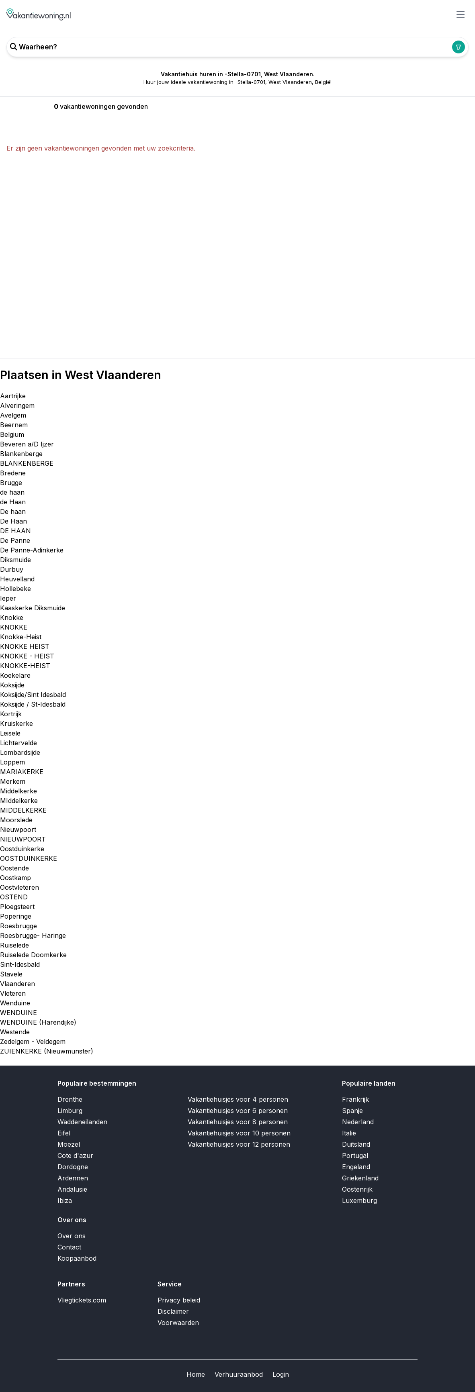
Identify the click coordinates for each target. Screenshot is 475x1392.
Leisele (10, 733)
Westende (15, 1032)
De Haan (13, 521)
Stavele (11, 974)
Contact (69, 1247)
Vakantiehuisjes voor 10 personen (239, 1133)
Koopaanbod (76, 1258)
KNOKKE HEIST (24, 646)
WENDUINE (18, 1013)
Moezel (68, 1144)
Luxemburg (359, 1200)
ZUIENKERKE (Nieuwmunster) (46, 1051)
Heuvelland (17, 579)
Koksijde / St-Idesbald (33, 704)
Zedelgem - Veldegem (33, 1041)
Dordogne (72, 1167)
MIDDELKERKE (23, 810)
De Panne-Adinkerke (31, 550)
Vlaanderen (17, 984)
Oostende (14, 868)
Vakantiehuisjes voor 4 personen (238, 1099)
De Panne (15, 540)
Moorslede (16, 820)
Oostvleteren (19, 887)
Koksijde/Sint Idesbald (33, 695)
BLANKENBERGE (26, 463)
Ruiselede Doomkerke (33, 955)
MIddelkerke (19, 801)
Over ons (71, 1236)
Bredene (13, 473)
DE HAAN (15, 531)
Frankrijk (355, 1099)
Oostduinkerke (22, 849)
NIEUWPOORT (23, 839)
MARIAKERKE (21, 772)
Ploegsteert (17, 907)
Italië (349, 1133)
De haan (13, 511)
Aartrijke (13, 396)
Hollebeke (15, 589)
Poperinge (15, 916)
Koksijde (12, 685)
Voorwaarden (178, 1323)
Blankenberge (21, 454)
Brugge (11, 483)
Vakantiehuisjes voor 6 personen (238, 1111)
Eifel (63, 1133)
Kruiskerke (16, 723)
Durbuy (11, 569)
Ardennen (72, 1178)
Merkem (12, 781)
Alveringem (17, 405)
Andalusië (72, 1189)
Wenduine (15, 1003)
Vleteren (13, 993)
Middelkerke (18, 791)
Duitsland (356, 1144)
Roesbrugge (18, 926)
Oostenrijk (357, 1189)
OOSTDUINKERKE (28, 858)
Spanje (352, 1111)
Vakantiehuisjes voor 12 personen (239, 1144)
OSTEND (14, 897)
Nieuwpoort (18, 829)
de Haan (13, 502)
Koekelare (15, 675)
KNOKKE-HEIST (25, 666)
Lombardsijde (20, 752)
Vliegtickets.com (81, 1300)
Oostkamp (15, 878)
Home (195, 1374)
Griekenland (360, 1178)
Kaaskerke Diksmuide (32, 608)
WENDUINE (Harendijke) (38, 1022)
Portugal (355, 1156)
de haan (12, 492)
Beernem (14, 425)
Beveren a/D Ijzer (27, 444)
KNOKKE (13, 627)
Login (280, 1374)
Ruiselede (14, 945)
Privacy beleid (179, 1300)
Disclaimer (173, 1311)
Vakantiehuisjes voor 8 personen (238, 1122)
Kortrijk (11, 714)
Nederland (358, 1122)
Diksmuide (15, 560)
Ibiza (64, 1200)
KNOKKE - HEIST (27, 656)
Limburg (69, 1111)
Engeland (356, 1167)
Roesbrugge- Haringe (33, 935)
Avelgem (13, 415)
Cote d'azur (75, 1156)
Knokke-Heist (20, 637)
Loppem (12, 762)
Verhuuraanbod (239, 1374)
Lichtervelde (18, 743)
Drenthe (69, 1099)
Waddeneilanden (82, 1122)
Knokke (11, 617)
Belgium (12, 434)
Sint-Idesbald (20, 964)
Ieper (8, 598)
